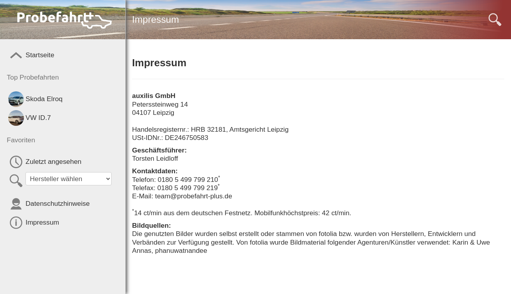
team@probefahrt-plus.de (193, 196)
